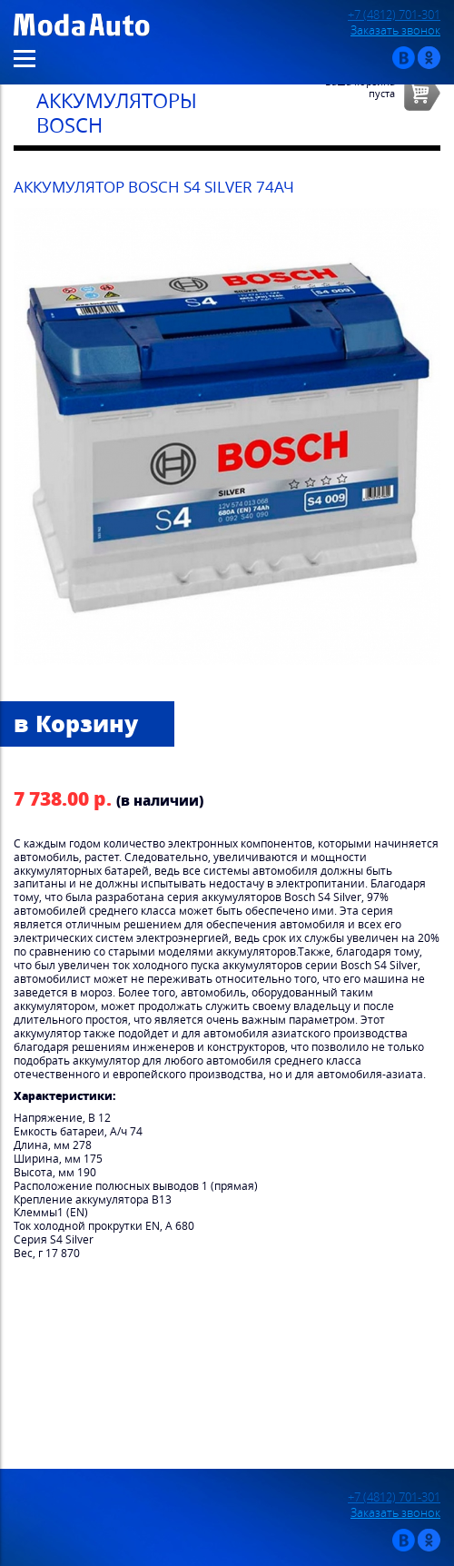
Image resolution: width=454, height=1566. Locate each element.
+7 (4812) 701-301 (394, 15)
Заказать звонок (395, 30)
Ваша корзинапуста (360, 87)
